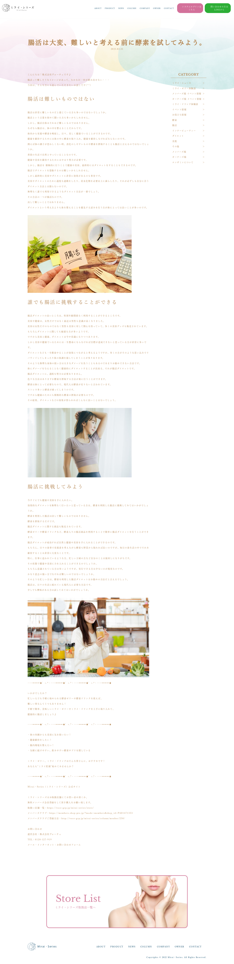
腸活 (174, 125)
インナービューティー (184, 131)
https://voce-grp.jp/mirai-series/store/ (70, 808)
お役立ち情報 (179, 115)
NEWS (121, 8)
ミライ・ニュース (181, 83)
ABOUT (98, 8)
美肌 (174, 141)
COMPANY (145, 8)
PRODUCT (110, 8)
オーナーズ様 (179, 157)
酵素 (174, 120)
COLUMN (131, 8)
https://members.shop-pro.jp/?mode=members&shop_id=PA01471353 (91, 813)
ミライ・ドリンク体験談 (185, 104)
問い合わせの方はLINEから (219, 8)
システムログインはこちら (192, 8)
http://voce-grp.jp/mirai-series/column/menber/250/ (93, 818)
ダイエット (178, 136)
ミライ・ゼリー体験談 (184, 88)
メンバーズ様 (179, 152)
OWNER (157, 8)
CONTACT (169, 8)
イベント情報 (179, 109)
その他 (175, 146)
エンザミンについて (183, 162)
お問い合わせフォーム (69, 845)
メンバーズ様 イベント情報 (186, 94)
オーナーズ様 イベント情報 (187, 99)
